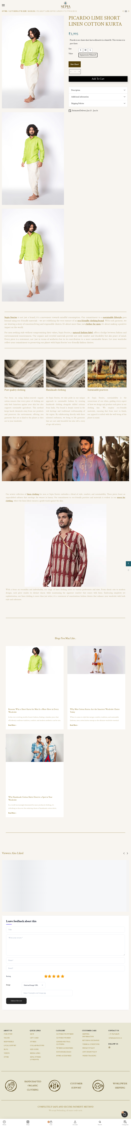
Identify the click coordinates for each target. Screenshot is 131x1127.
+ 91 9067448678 (114, 1034)
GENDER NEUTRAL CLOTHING (63, 1043)
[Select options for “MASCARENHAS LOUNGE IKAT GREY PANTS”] (25, 893)
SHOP (32, 1034)
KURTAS (31, 11)
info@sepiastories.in (115, 1038)
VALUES (7, 1038)
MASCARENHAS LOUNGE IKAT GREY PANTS (32, 901)
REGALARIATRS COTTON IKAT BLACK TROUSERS (119, 901)
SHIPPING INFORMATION (88, 1035)
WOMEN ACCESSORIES (64, 1048)
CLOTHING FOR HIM (17, 11)
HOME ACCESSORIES (63, 1056)
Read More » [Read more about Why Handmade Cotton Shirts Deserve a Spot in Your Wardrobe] (12, 813)
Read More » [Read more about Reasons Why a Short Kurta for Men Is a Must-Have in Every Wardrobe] (12, 725)
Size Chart (74, 64)
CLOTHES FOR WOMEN (64, 1034)
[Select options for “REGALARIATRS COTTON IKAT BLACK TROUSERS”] (111, 893)
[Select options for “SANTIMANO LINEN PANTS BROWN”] (68, 893)
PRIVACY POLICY (88, 1048)
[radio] (81, 50)
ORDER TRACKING (89, 1056)
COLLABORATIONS (37, 1046)
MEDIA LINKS (35, 1053)
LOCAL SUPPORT (10, 1046)
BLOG (6, 1049)
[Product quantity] (75, 71)
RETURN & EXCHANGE (90, 1040)
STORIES (33, 1042)
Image (8, 985)
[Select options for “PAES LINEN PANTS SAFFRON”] (46, 893)
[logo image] (67, 5)
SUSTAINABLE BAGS (63, 1052)
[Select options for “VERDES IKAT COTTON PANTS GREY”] (3, 893)
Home (4, 11)
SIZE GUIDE (34, 1049)
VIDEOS (6, 1053)
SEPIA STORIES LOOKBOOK (35, 1058)
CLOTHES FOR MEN (63, 1038)
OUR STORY (8, 1034)
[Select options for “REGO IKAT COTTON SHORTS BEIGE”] (89, 893)
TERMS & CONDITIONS (90, 1044)
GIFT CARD (34, 1038)
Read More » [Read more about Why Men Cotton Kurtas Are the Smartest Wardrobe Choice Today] (74, 725)
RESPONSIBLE (9, 1042)
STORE (6, 1057)
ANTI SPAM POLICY (89, 1052)
